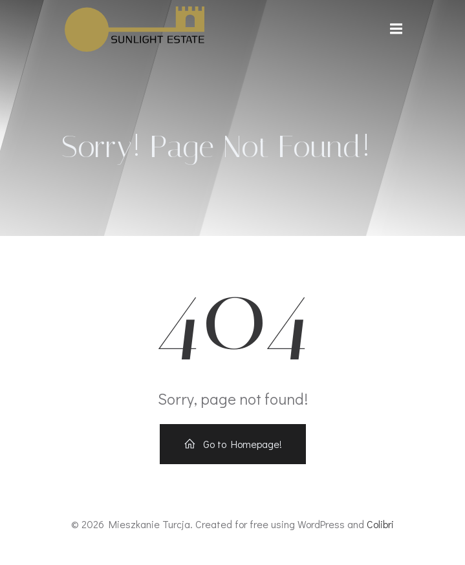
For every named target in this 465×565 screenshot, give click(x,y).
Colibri (380, 524)
